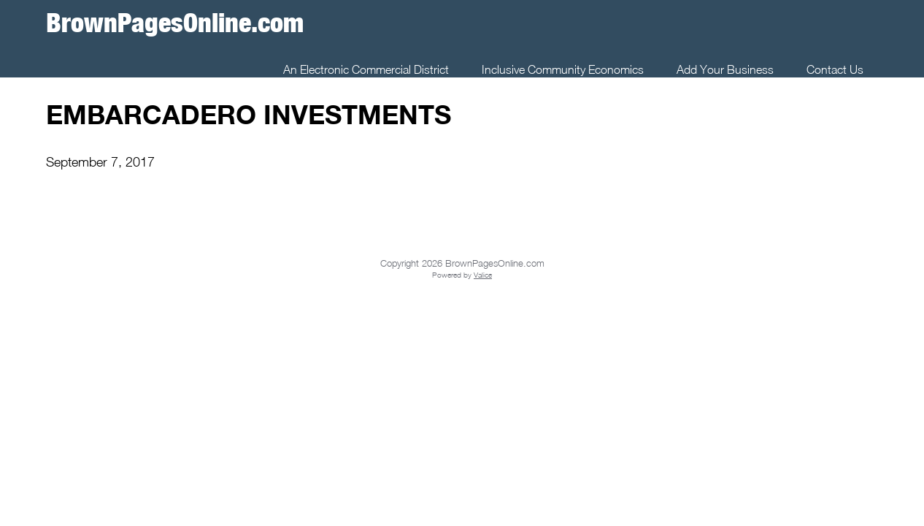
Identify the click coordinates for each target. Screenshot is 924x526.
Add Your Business (725, 69)
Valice (483, 274)
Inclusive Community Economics (563, 69)
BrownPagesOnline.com (175, 22)
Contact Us (834, 69)
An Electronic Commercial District (366, 69)
